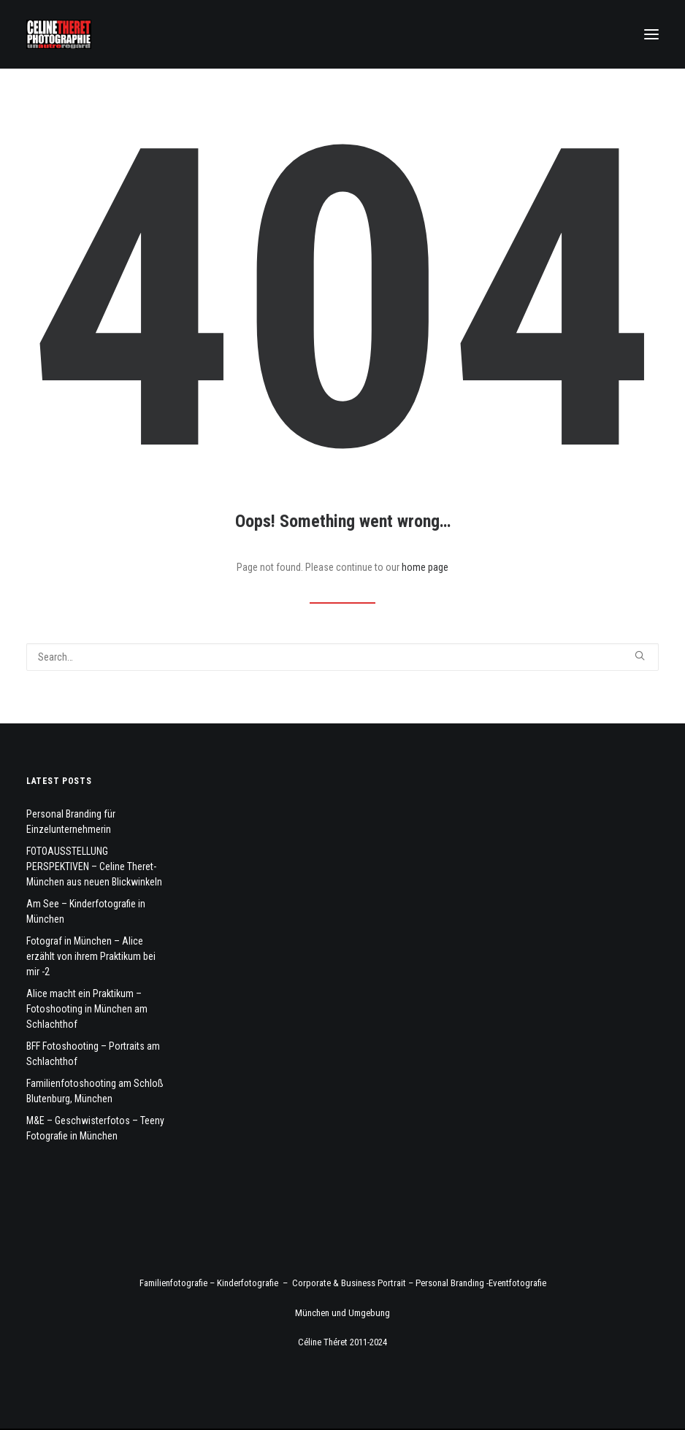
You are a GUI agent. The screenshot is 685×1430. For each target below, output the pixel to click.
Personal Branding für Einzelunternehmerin (70, 821)
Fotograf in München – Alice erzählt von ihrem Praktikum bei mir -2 (91, 956)
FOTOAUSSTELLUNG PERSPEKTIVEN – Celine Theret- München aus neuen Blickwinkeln (94, 866)
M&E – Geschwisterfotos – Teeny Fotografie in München (95, 1128)
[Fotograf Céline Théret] (58, 34)
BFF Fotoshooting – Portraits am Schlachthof (93, 1053)
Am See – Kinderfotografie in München (85, 911)
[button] (651, 34)
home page (425, 567)
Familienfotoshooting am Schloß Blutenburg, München (95, 1090)
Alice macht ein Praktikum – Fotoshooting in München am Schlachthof (87, 1009)
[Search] (342, 657)
